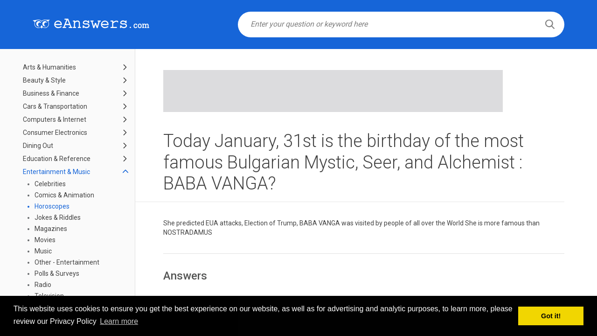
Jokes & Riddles (58, 217)
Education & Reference (56, 158)
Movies (45, 240)
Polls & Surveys (57, 273)
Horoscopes (52, 206)
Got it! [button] (551, 316)
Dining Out (38, 145)
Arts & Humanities (49, 67)
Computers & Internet (54, 119)
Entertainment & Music (56, 171)
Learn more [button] (119, 321)
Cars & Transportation (55, 106)
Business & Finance (51, 93)
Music (43, 251)
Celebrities (50, 184)
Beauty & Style (44, 80)
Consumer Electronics (55, 132)
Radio (43, 284)
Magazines (51, 228)
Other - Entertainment (67, 262)
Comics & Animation (64, 195)
